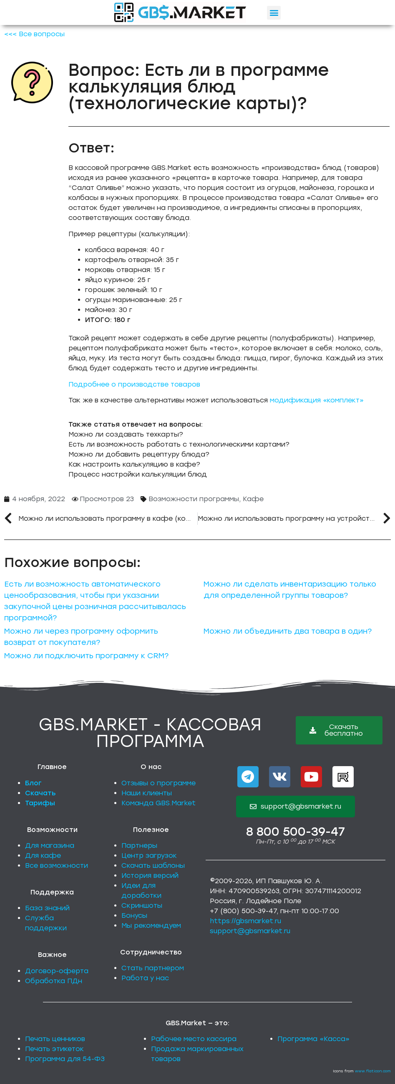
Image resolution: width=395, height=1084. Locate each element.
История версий (150, 875)
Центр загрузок (149, 855)
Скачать (40, 793)
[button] (274, 13)
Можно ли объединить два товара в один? (288, 631)
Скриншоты (141, 905)
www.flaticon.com (373, 1071)
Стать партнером (152, 968)
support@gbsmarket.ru (250, 931)
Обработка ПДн (53, 981)
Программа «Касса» (313, 1039)
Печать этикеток (54, 1049)
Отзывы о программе (158, 783)
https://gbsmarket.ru (245, 921)
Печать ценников (55, 1039)
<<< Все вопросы (34, 34)
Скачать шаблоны (153, 865)
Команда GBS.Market (158, 803)
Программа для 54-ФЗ (65, 1059)
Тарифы (40, 803)
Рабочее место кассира (193, 1039)
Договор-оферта (56, 971)
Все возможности (56, 865)
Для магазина (49, 845)
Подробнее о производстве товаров (134, 384)
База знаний (47, 908)
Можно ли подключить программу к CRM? (86, 655)
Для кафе (43, 855)
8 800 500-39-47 (295, 831)
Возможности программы (193, 499)
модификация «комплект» (317, 400)
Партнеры (139, 845)
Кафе (253, 499)
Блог (33, 783)
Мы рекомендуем (151, 925)
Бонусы (134, 915)
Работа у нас (145, 978)
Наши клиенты (146, 793)
